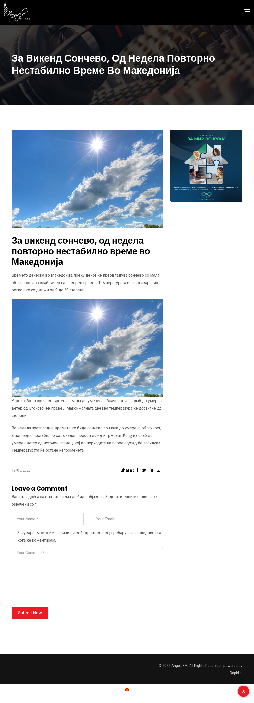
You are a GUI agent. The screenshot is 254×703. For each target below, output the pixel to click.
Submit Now (30, 612)
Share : (127, 470)
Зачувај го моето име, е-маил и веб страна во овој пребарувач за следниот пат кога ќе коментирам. (90, 536)
